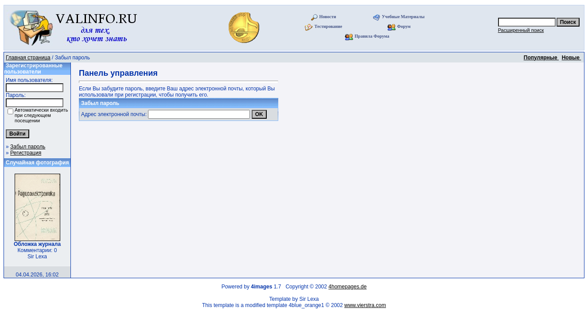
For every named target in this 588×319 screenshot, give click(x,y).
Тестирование (329, 26)
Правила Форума (371, 36)
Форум (404, 26)
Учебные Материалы (403, 16)
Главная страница (28, 57)
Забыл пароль (27, 147)
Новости (327, 16)
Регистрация (25, 153)
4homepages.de (347, 287)
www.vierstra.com (365, 305)
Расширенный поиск (521, 30)
